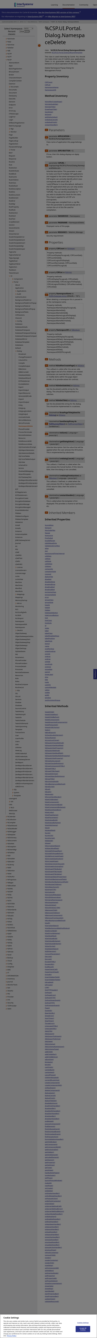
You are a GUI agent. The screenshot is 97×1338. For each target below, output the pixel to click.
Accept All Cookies (83, 1332)
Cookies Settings (83, 1326)
